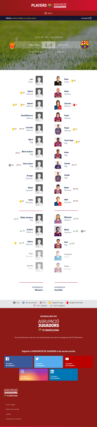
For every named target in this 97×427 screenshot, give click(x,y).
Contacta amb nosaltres (13, 419)
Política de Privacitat (12, 409)
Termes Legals (10, 404)
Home (8, 18)
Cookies (8, 414)
